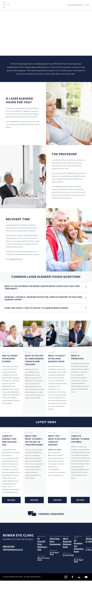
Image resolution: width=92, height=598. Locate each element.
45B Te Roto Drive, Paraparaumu (55, 541)
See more (11, 500)
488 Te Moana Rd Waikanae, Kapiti (67, 542)
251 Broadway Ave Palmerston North (79, 546)
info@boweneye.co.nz (13, 549)
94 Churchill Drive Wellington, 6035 (42, 544)
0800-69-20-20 (16, 259)
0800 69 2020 (8, 546)
